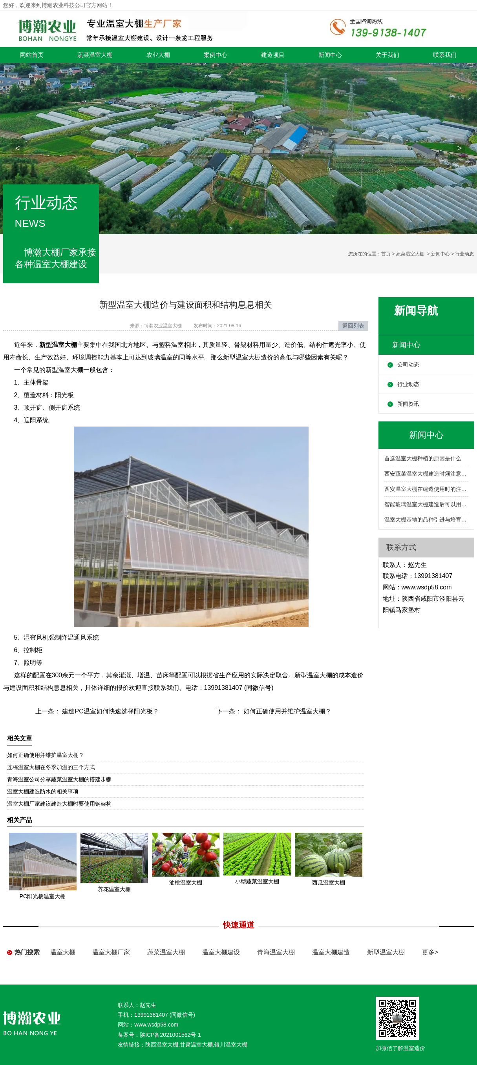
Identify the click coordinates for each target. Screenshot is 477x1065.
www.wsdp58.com (427, 587)
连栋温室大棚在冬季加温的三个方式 (51, 767)
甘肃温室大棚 (196, 1044)
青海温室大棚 (276, 952)
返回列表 (353, 326)
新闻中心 (330, 55)
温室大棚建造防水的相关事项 (43, 791)
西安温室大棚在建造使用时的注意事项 (426, 489)
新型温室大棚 (386, 952)
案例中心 (215, 55)
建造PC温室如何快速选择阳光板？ (109, 711)
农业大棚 (158, 55)
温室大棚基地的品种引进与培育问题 (426, 519)
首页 (386, 254)
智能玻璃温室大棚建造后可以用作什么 (426, 504)
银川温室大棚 (230, 1044)
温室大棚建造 (331, 952)
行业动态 (408, 384)
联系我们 (445, 55)
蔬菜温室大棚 (95, 55)
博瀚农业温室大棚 (163, 325)
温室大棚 (62, 952)
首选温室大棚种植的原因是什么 (422, 458)
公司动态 (408, 364)
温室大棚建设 (221, 952)
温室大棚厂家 (111, 952)
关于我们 (387, 55)
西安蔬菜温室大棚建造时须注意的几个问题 (426, 473)
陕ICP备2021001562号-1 (170, 1035)
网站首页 (32, 55)
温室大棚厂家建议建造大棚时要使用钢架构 (59, 804)
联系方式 (401, 547)
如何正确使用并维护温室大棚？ (286, 711)
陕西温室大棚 (161, 1044)
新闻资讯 (408, 404)
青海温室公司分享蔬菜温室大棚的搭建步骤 (59, 779)
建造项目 (273, 55)
